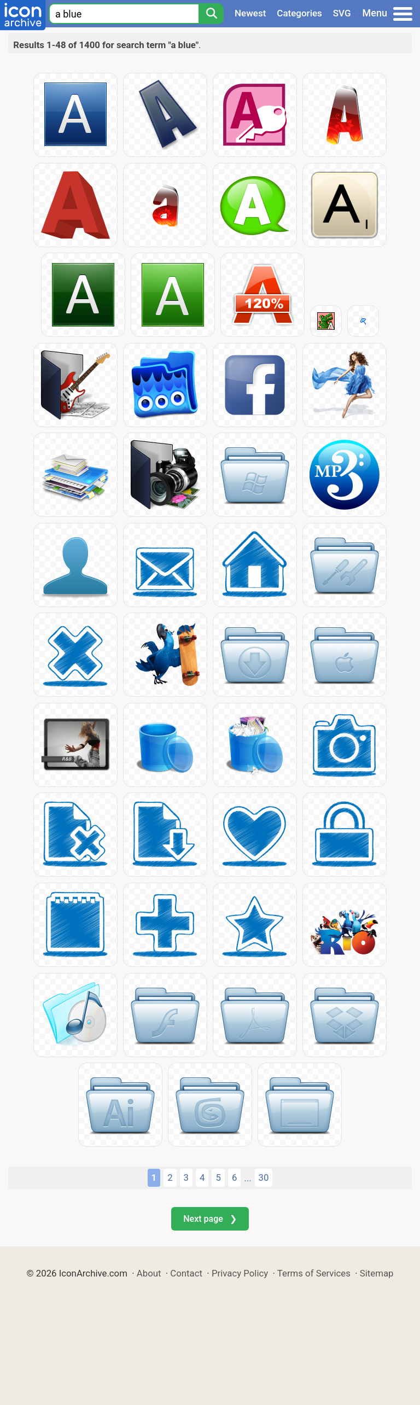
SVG (342, 13)
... (247, 1178)
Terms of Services (314, 1273)
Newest (250, 13)
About (149, 1273)
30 (264, 1177)
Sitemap (377, 1273)
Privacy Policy (240, 1273)
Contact (186, 1273)
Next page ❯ (209, 1219)
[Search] (211, 13)
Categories (299, 13)
